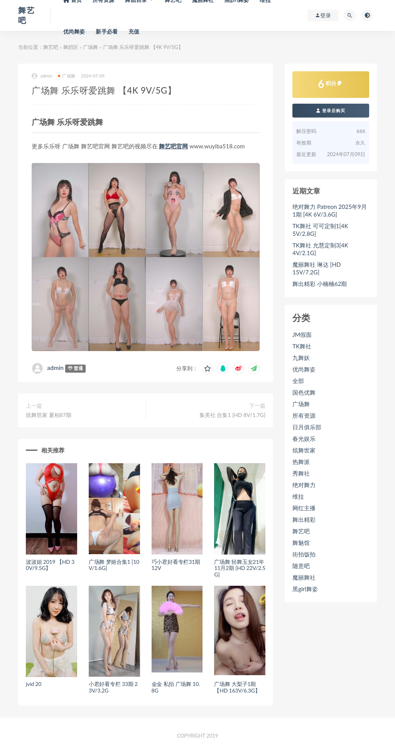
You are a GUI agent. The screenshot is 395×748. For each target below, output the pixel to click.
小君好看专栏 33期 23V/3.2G (113, 687)
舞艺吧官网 (173, 146)
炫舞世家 (304, 450)
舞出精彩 (304, 519)
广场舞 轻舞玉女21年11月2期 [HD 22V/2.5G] (239, 568)
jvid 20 (33, 684)
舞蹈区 (70, 47)
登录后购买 (330, 110)
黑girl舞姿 (304, 588)
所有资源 (304, 415)
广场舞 (90, 47)
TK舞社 (301, 346)
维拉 (298, 496)
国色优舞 (304, 392)
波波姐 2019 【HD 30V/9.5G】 (50, 565)
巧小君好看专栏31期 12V (176, 565)
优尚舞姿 (74, 31)
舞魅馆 (301, 542)
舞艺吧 (50, 47)
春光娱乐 (304, 438)
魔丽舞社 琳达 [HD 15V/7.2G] (316, 268)
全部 (298, 380)
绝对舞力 (304, 484)
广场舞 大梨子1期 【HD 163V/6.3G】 (237, 687)
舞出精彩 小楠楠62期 (319, 283)
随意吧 (301, 565)
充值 (133, 31)
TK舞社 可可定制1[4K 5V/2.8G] (320, 229)
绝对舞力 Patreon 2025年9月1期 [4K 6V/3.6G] (329, 210)
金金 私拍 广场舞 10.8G (176, 687)
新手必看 (107, 31)
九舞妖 (301, 357)
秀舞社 (301, 473)
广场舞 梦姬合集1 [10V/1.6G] (114, 565)
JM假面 (302, 334)
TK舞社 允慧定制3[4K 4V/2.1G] (320, 249)
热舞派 (301, 461)
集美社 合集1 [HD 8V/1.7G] (232, 415)
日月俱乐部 (306, 427)
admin (42, 76)
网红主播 (304, 507)
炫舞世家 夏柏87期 (48, 415)
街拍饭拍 (304, 554)
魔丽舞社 (304, 577)
